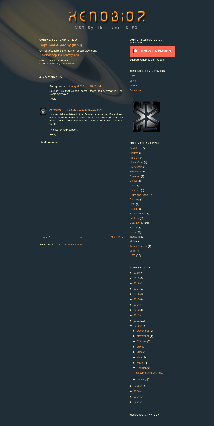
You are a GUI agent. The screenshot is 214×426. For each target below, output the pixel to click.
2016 (137, 294)
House (133, 232)
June (140, 351)
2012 (137, 315)
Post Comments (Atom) (69, 244)
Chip (132, 185)
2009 (137, 385)
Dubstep (134, 199)
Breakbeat (136, 171)
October (142, 341)
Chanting (135, 176)
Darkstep (135, 190)
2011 (137, 320)
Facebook (135, 90)
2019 (137, 278)
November (143, 336)
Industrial (135, 236)
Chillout (134, 180)
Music (133, 81)
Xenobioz (55, 109)
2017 (137, 288)
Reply (52, 98)
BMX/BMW (136, 166)
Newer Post (46, 237)
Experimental (137, 213)
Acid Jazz (135, 148)
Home (82, 237)
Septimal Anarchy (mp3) (60, 45)
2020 (137, 272)
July (139, 346)
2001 (137, 401)
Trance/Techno (138, 246)
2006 (137, 391)
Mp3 (132, 241)
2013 (137, 310)
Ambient (134, 157)
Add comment (50, 142)
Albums (134, 152)
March (141, 362)
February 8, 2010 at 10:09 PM (83, 86)
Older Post (117, 237)
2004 (137, 396)
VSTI (132, 255)
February (142, 367)
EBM (132, 204)
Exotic (54, 63)
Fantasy (134, 218)
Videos (134, 85)
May (140, 357)
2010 (137, 325)
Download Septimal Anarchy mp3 (59, 55)
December (143, 330)
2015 (137, 299)
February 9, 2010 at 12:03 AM (84, 109)
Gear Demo (68, 63)
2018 (137, 283)
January (142, 379)
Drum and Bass (139, 194)
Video (133, 250)
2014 (137, 304)
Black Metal (136, 162)
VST (132, 76)
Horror (133, 227)
